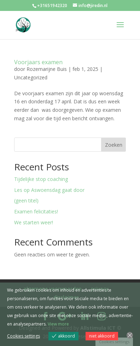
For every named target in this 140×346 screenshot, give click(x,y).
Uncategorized (30, 77)
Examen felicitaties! (36, 211)
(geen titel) (26, 200)
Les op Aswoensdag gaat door (49, 190)
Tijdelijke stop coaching (41, 179)
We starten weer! (33, 222)
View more (58, 324)
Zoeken (113, 144)
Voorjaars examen (38, 62)
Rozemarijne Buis (47, 69)
